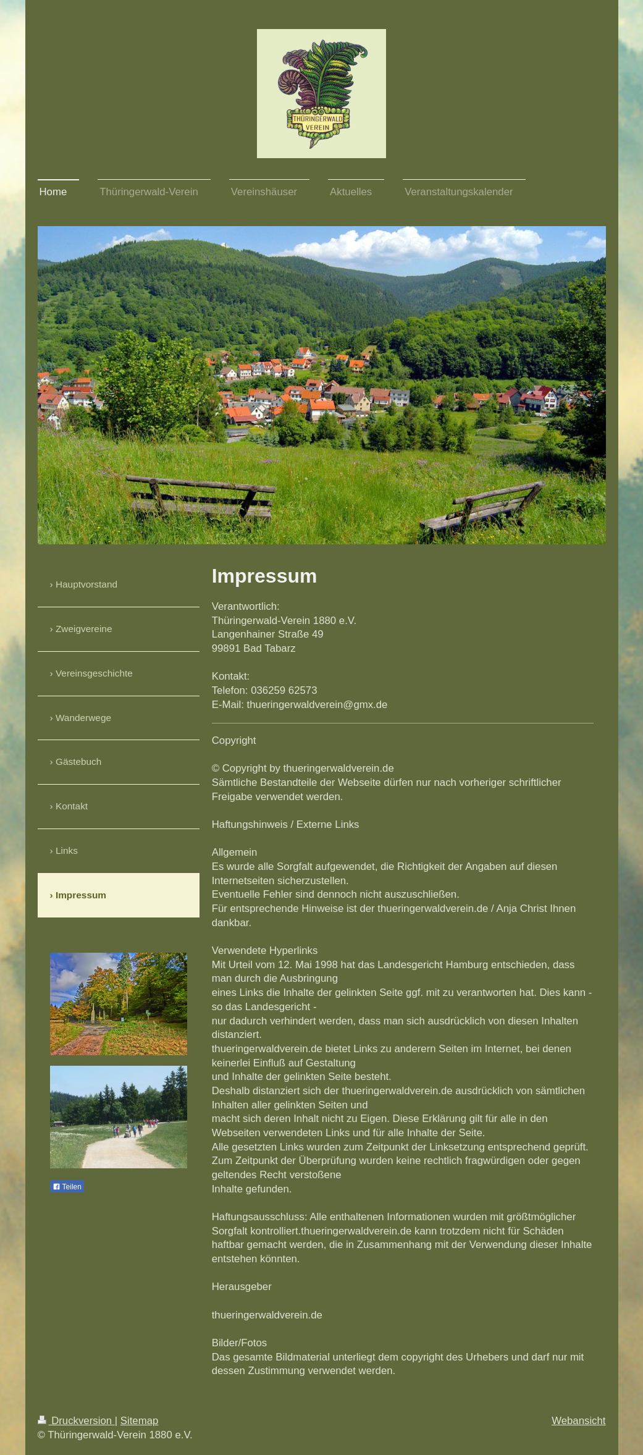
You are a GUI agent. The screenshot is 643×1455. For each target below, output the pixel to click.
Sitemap (139, 1421)
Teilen (67, 1187)
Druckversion (76, 1421)
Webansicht (578, 1421)
